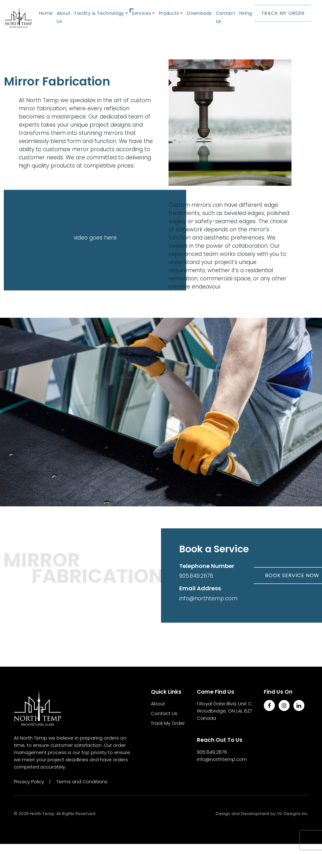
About (158, 713)
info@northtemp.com (208, 608)
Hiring (245, 18)
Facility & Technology (108, 18)
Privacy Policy (29, 791)
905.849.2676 (196, 586)
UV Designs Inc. (292, 824)
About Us (75, 22)
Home (58, 18)
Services (146, 18)
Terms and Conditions (82, 791)
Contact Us (225, 22)
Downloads (200, 18)
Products (171, 18)
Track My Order (283, 18)
